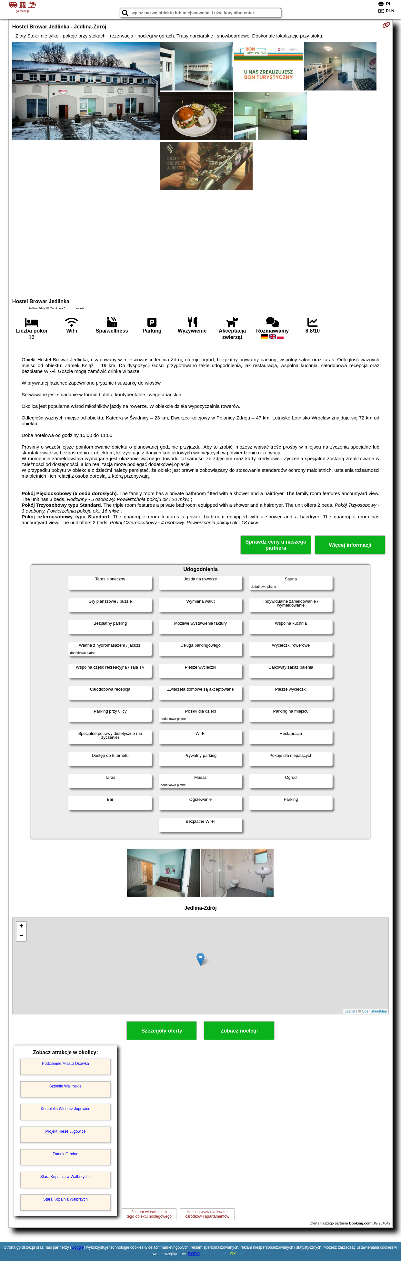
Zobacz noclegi (239, 1030)
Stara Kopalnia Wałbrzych (65, 1199)
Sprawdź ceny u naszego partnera (275, 545)
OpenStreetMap (374, 1011)
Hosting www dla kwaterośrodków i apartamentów (207, 1214)
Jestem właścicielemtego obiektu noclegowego (149, 1214)
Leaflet (350, 1011)
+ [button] (21, 926)
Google (77, 1247)
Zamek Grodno (65, 1154)
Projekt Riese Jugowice (65, 1131)
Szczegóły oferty (161, 1030)
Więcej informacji (350, 545)
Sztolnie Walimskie (65, 1086)
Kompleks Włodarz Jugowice (65, 1109)
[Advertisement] (200, 243)
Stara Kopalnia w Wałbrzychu (65, 1176)
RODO (194, 1254)
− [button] (21, 936)
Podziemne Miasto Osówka (65, 1063)
